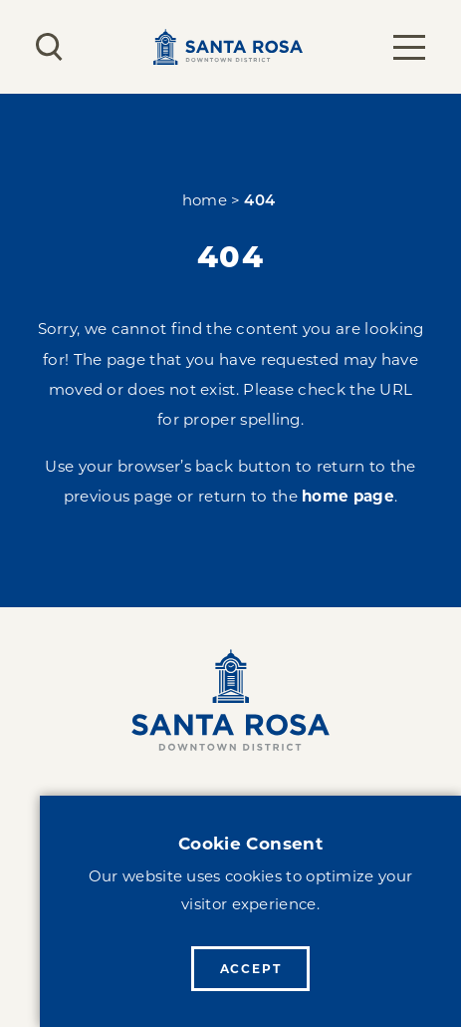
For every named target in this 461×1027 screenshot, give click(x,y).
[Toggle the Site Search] (49, 47)
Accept (251, 968)
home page (348, 496)
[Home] (230, 700)
